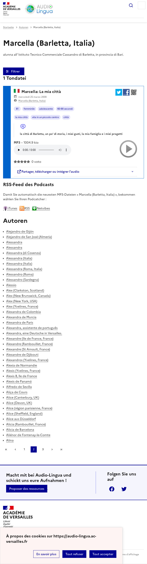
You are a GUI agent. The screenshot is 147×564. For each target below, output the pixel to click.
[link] (15, 449)
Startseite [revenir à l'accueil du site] (8, 27)
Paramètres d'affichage (126, 554)
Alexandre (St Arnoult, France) (28, 349)
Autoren (23, 27)
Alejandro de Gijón (20, 231)
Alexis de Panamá (19, 381)
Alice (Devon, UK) (19, 402)
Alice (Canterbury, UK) (22, 397)
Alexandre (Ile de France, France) (29, 338)
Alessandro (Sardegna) (22, 279)
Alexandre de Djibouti (22, 354)
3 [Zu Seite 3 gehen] (43, 449)
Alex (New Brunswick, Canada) (28, 295)
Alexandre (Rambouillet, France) (29, 344)
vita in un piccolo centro (45, 117)
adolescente (46, 109)
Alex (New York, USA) (21, 301)
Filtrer (15, 71)
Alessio (11, 285)
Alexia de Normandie (21, 365)
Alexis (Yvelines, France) (23, 370)
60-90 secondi (65, 109)
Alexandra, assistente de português (32, 328)
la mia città (21, 117)
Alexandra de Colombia (23, 311)
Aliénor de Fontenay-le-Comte (28, 435)
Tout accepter (102, 554)
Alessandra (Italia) (19, 258)
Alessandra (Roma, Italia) (24, 269)
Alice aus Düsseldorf (21, 419)
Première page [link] (6, 449)
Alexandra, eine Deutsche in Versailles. (34, 333)
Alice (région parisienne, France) (29, 408)
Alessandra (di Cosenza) (23, 253)
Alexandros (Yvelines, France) (27, 360)
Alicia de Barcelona (20, 429)
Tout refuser (74, 554)
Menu (141, 5)
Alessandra (14, 242)
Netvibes (41, 208)
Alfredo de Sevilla (19, 386)
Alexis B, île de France (21, 376)
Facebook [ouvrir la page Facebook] (111, 489)
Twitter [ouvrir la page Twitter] (124, 489)
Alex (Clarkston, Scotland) (25, 290)
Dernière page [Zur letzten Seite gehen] (61, 449)
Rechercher (131, 5)
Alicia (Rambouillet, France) (26, 424)
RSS (25, 208)
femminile (29, 109)
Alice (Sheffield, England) (24, 413)
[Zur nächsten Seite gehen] (52, 449)
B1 (17, 109)
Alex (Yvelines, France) (22, 306)
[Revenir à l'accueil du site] (18, 517)
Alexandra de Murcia (21, 317)
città (66, 117)
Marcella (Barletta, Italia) (32, 101)
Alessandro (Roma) (19, 274)
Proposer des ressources (26, 488)
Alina (10, 440)
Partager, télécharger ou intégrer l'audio (48, 171)
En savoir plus (46, 554)
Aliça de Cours (16, 392)
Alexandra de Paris (19, 322)
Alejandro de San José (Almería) (29, 236)
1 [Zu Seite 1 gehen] (24, 449)
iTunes (10, 208)
